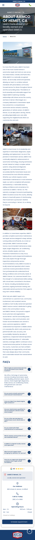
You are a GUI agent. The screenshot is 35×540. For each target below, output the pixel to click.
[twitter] (18, 533)
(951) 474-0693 (17, 491)
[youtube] (22, 533)
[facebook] (13, 533)
